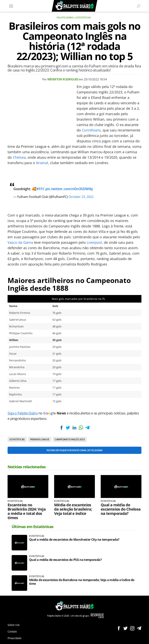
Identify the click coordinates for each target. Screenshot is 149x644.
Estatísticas (83, 17)
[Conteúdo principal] (74, 322)
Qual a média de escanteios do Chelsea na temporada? (121, 509)
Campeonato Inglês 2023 (70, 439)
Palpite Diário (65, 17)
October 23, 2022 (81, 197)
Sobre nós (13, 625)
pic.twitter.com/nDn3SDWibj (69, 188)
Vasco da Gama (20, 242)
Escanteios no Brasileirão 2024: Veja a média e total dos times (27, 511)
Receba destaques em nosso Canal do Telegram (74, 450)
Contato (12, 631)
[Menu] (11, 6)
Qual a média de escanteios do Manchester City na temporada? (74, 539)
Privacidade (14, 638)
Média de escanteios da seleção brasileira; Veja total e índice (73, 509)
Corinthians (91, 130)
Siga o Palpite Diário (23, 413)
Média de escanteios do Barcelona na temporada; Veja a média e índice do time (81, 582)
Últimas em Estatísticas (33, 526)
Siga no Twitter (125, 628)
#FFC (40, 188)
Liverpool (94, 242)
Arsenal (42, 162)
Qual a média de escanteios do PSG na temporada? (65, 560)
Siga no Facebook (118, 628)
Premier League (39, 439)
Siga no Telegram (139, 628)
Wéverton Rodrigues (62, 79)
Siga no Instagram (132, 628)
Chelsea (19, 157)
